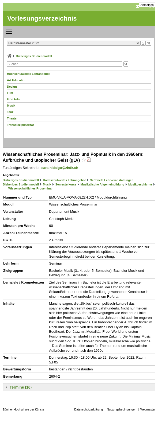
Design (12, 86)
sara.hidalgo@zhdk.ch (60, 168)
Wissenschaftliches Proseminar (30, 188)
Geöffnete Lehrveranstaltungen (111, 180)
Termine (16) (21, 387)
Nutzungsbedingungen (121, 409)
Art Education (16, 80)
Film (10, 92)
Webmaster (147, 409)
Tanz (10, 112)
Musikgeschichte (140, 184)
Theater (12, 118)
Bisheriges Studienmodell (34, 56)
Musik (11, 105)
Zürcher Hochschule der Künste (23, 409)
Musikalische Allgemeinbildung (102, 184)
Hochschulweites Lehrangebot (28, 73)
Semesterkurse (66, 184)
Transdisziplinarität (20, 124)
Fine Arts (13, 99)
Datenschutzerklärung (88, 409)
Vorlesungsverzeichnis (42, 18)
